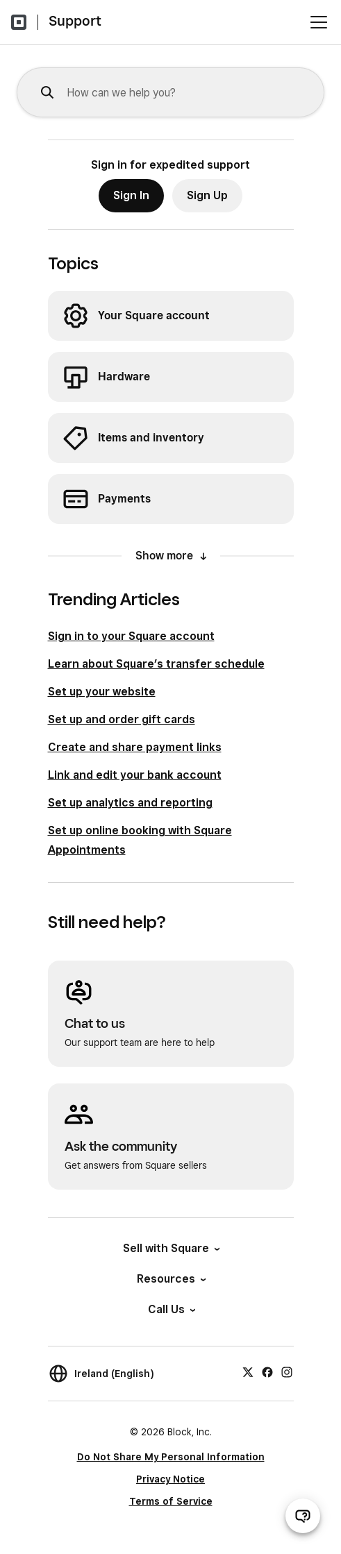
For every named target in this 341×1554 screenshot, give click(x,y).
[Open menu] (318, 22)
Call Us (171, 1309)
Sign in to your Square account (131, 636)
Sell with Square (170, 1248)
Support (75, 20)
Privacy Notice (170, 1479)
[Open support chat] (302, 1515)
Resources (170, 1278)
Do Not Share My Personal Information (171, 1456)
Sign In (131, 195)
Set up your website (102, 691)
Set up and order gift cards (121, 719)
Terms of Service (171, 1501)
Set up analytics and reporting (130, 802)
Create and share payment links (135, 747)
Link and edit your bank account (135, 775)
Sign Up (207, 195)
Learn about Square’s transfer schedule (156, 663)
